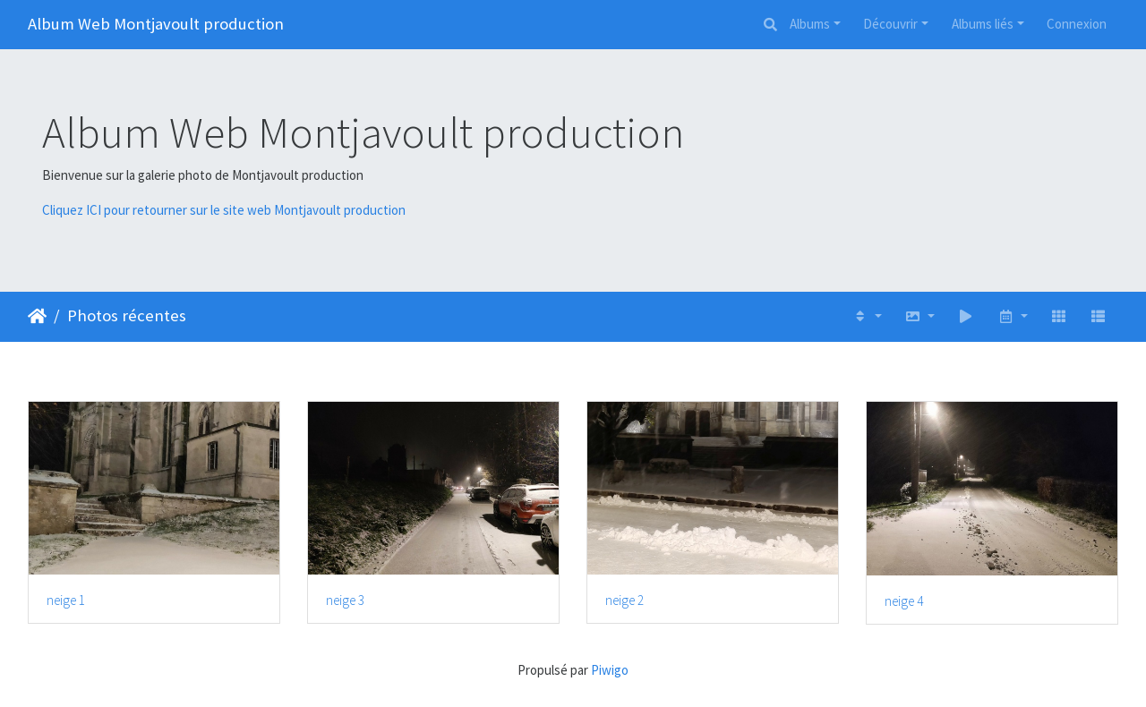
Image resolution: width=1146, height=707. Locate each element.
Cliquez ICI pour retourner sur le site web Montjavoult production (224, 209)
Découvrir (890, 23)
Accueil (37, 315)
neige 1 (66, 600)
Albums (810, 23)
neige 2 (624, 600)
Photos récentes (126, 315)
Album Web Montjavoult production (156, 23)
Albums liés (982, 23)
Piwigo (610, 669)
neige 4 (904, 601)
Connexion (1077, 23)
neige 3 (345, 600)
